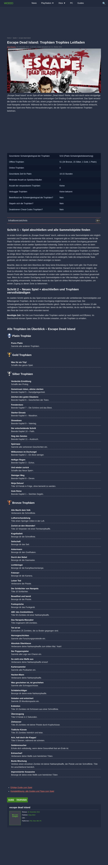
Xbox (60, 3)
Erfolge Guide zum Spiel (21, 787)
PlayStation (46, 3)
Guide (11, 800)
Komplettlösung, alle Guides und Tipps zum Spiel (32, 791)
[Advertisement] (54, 12)
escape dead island (19, 807)
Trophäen (21, 800)
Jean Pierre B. (11, 47)
